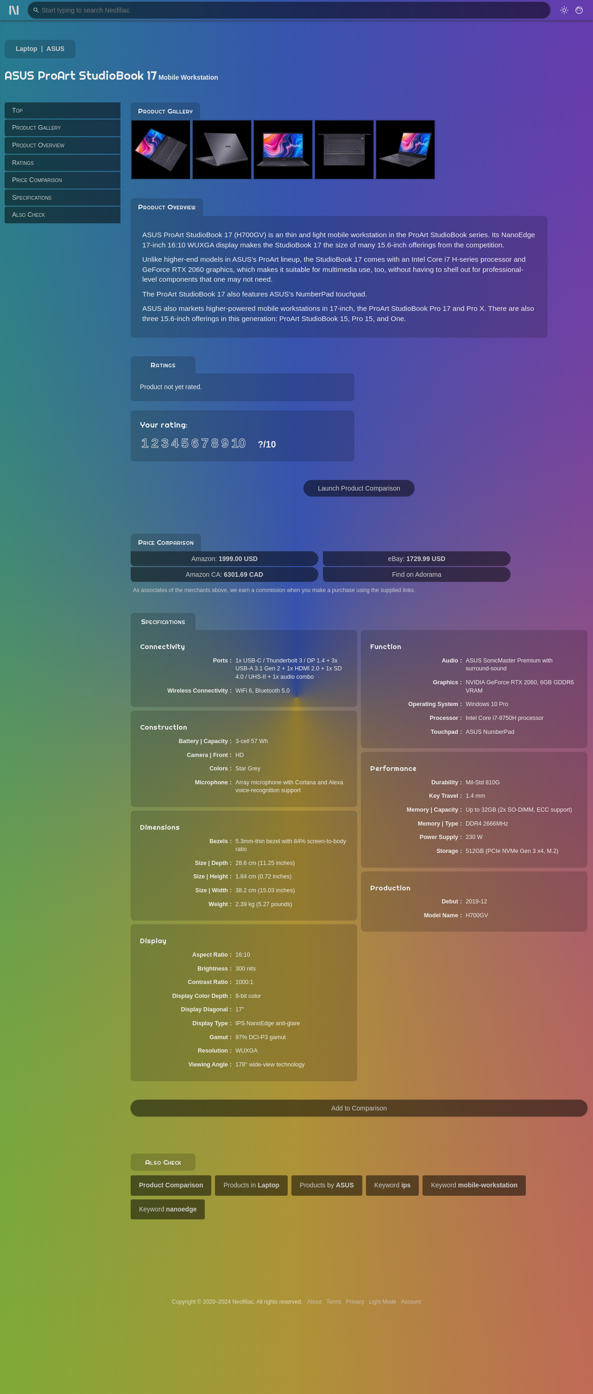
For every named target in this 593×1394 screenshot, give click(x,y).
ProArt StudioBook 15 (313, 318)
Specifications (31, 197)
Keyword (392, 1185)
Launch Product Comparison (359, 488)
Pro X (476, 308)
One (397, 318)
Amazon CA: (224, 574)
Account (411, 1302)
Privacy (355, 1302)
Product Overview (38, 145)
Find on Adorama (417, 574)
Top (17, 110)
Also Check (28, 214)
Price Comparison (37, 179)
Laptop (27, 48)
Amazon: (224, 558)
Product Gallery (36, 127)
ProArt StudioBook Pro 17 (409, 308)
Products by (327, 1185)
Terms (333, 1302)
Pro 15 (362, 318)
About (314, 1302)
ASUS (55, 48)
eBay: (417, 558)
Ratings (23, 162)
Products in (251, 1185)
